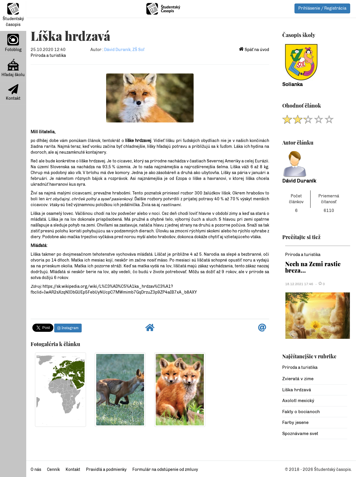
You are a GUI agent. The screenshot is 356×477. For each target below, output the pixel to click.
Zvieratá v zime (297, 378)
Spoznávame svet (300, 433)
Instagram (67, 328)
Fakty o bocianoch (301, 411)
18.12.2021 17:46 (299, 284)
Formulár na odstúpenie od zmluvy (165, 469)
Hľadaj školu (13, 68)
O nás (36, 469)
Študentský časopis (13, 15)
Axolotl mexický (298, 400)
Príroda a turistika (48, 55)
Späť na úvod (254, 49)
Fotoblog (13, 43)
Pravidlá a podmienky (106, 469)
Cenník (53, 469)
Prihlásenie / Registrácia (322, 8)
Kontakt (13, 92)
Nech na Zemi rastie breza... (313, 267)
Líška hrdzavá (296, 389)
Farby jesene (295, 422)
